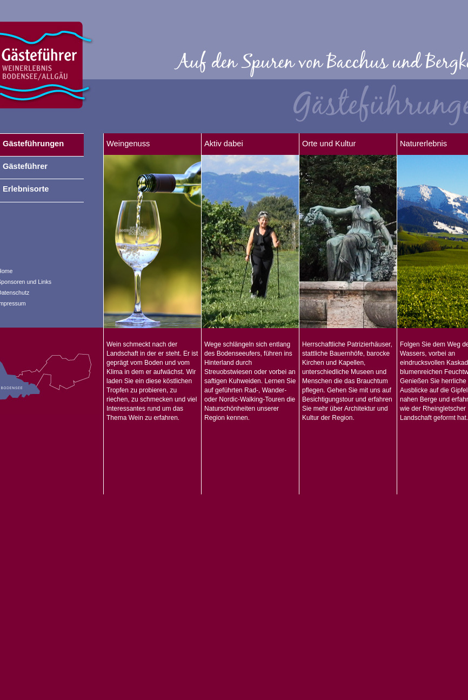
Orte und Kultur (329, 143)
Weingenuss (128, 143)
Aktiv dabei (223, 143)
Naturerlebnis (423, 143)
